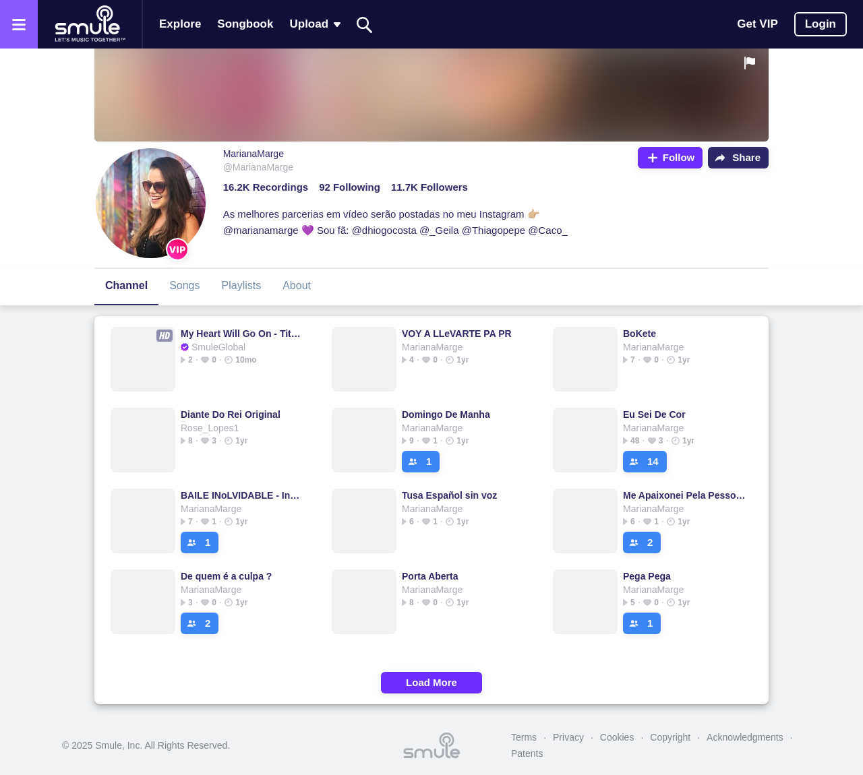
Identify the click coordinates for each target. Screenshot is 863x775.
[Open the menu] (19, 24)
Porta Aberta (430, 576)
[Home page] (89, 24)
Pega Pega (647, 576)
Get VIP (757, 24)
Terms (524, 737)
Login (820, 24)
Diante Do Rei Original (230, 414)
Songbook (245, 24)
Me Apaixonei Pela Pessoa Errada (684, 495)
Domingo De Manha (446, 414)
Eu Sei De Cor (654, 414)
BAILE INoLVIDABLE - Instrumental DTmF (242, 495)
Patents (527, 753)
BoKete (639, 333)
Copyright (670, 737)
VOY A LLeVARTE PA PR (457, 333)
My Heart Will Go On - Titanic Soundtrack (242, 333)
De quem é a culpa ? (226, 576)
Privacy (568, 737)
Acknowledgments (745, 737)
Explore (180, 24)
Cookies (617, 737)
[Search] (364, 24)
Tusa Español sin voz (449, 495)
